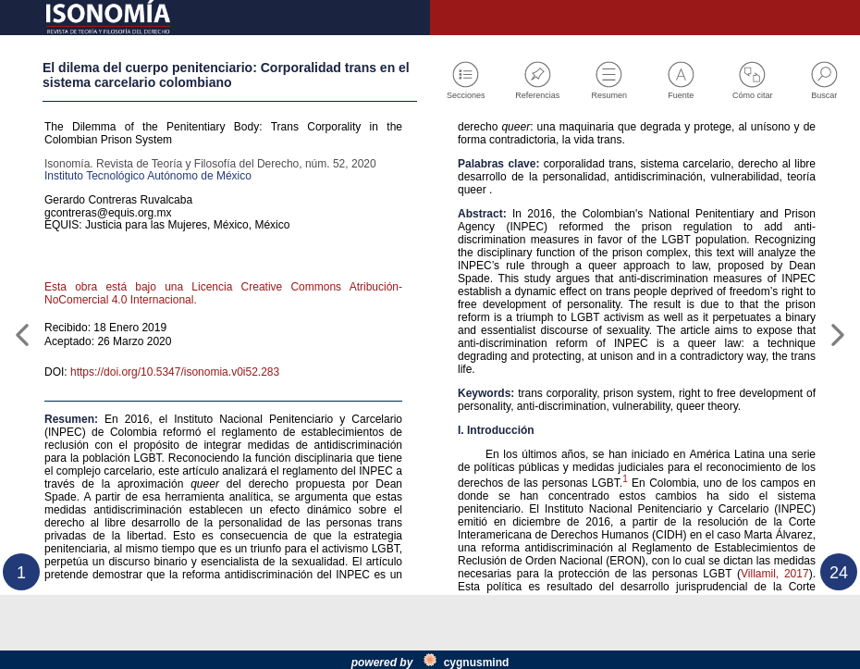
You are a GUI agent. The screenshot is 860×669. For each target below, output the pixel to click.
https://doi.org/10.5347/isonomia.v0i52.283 (197, 424)
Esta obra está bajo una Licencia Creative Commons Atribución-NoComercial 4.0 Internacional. (223, 336)
